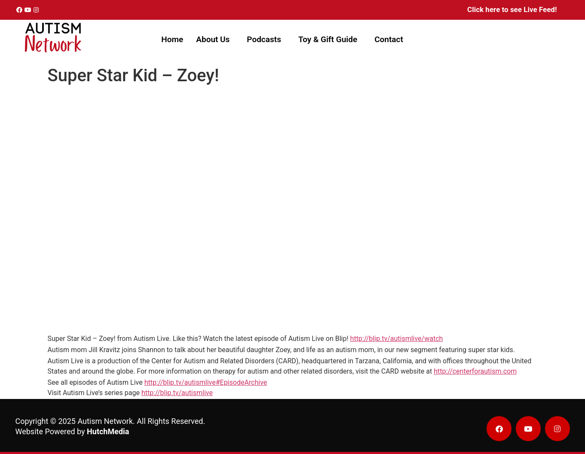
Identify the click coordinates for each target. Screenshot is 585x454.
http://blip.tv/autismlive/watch (396, 338)
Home (172, 39)
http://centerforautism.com (475, 371)
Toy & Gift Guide (327, 39)
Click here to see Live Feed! (512, 9)
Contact (388, 39)
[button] (215, 39)
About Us (213, 39)
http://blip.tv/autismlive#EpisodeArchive (205, 382)
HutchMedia (108, 431)
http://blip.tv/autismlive (177, 393)
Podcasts (264, 39)
